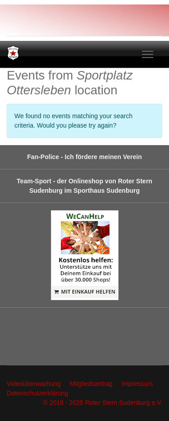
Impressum (137, 383)
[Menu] (147, 54)
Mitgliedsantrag (91, 383)
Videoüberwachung (34, 383)
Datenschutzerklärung (37, 393)
